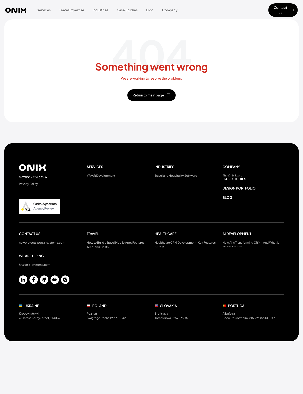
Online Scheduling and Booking (176, 189)
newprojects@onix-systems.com (42, 256)
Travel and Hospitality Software (176, 176)
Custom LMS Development (173, 221)
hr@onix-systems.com (34, 278)
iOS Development (99, 195)
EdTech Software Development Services (182, 208)
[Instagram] (65, 293)
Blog (227, 225)
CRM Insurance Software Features (178, 300)
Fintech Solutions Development (176, 202)
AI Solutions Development (104, 182)
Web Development (100, 202)
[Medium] (54, 293)
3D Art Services (97, 189)
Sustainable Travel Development (177, 182)
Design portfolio (239, 215)
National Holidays (235, 195)
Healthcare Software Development (179, 195)
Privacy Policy (28, 184)
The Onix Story (232, 176)
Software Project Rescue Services (110, 215)
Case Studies (234, 206)
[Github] (44, 293)
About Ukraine (232, 182)
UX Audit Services (99, 208)
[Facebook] (33, 293)
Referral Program (234, 189)
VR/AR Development (101, 176)
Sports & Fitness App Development (179, 215)
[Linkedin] (23, 293)
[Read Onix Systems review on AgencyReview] (39, 206)
